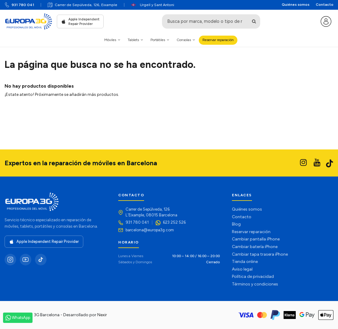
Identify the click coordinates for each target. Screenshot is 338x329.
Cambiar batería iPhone (255, 246)
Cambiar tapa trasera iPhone (260, 254)
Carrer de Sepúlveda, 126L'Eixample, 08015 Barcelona (151, 212)
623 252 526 (174, 222)
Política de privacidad (253, 276)
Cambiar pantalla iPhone (256, 239)
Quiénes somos (295, 4)
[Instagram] (10, 259)
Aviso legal (242, 269)
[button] (112, 40)
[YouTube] (25, 259)
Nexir (102, 314)
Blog (236, 224)
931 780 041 (23, 4)
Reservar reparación (251, 231)
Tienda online (245, 261)
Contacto (324, 4)
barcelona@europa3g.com (150, 229)
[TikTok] (41, 259)
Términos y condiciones (255, 284)
